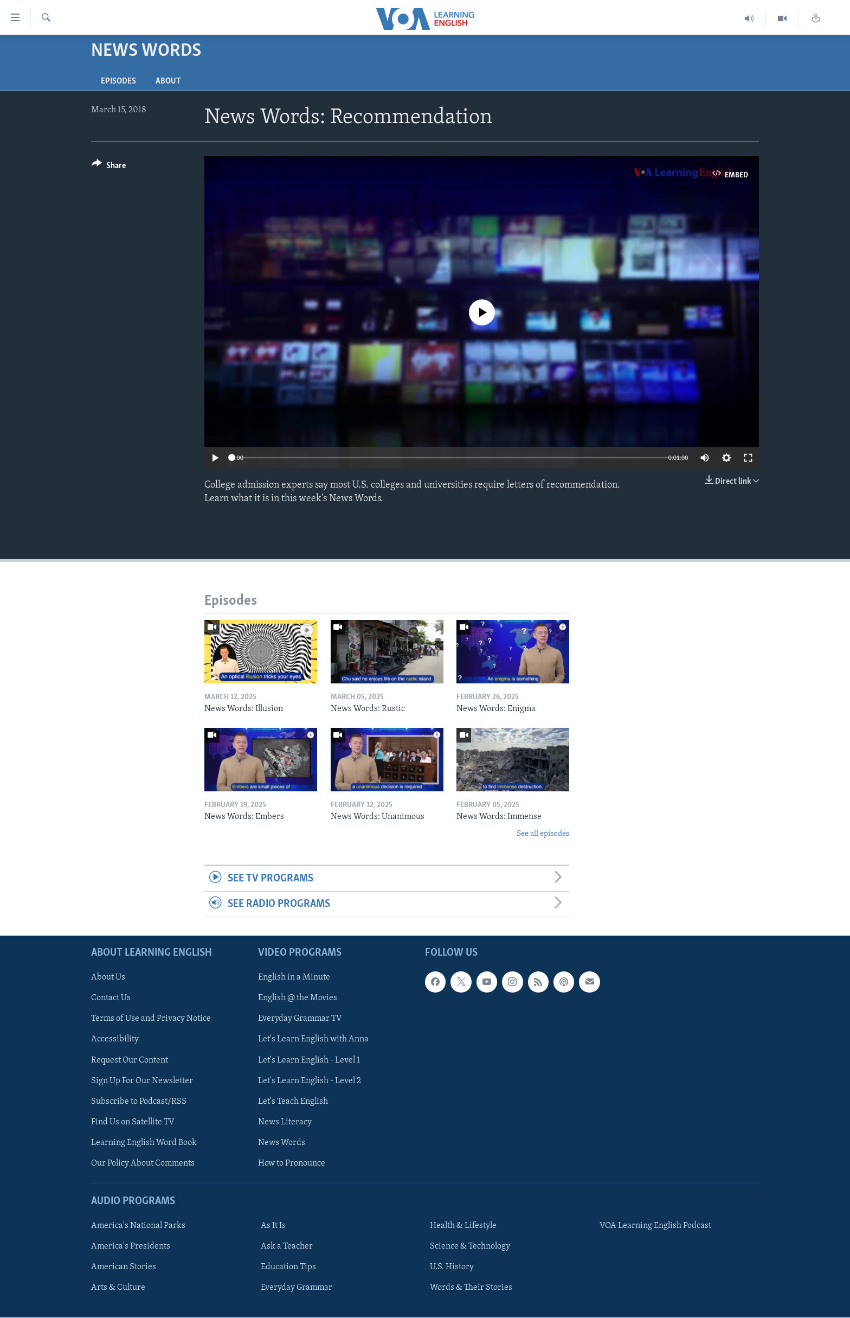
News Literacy (285, 1122)
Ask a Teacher (287, 1247)
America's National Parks (138, 1226)
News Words (281, 1142)
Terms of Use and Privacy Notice (151, 1019)
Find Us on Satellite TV (133, 1122)
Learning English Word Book (144, 1142)
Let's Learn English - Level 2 (309, 1081)
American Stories (123, 1267)
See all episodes (543, 834)
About (168, 81)
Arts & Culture (118, 1288)
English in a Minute (294, 978)
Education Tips (288, 1267)
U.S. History (452, 1267)
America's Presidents (130, 1247)
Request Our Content (129, 1060)
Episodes (118, 81)
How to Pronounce (291, 1163)
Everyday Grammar (296, 1288)
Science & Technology (470, 1247)
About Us (108, 978)
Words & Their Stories (471, 1288)
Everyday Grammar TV (300, 1019)
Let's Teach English (293, 1101)
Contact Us (111, 998)
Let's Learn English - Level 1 (309, 1060)
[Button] (109, 167)
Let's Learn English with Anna (313, 1039)
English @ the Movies (297, 998)
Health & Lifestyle (463, 1226)
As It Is (273, 1226)
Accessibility (115, 1039)
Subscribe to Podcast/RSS (138, 1101)
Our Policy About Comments (143, 1163)
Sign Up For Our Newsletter (142, 1081)
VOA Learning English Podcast (655, 1226)
